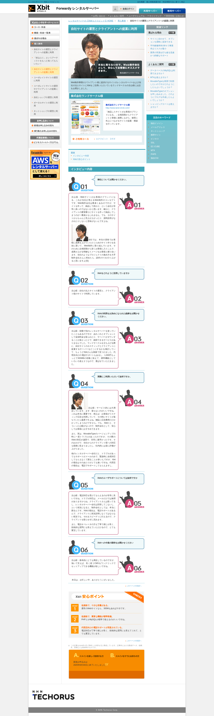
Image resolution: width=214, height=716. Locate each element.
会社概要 (141, 2)
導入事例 (122, 21)
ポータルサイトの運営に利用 (46, 104)
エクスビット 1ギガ (105, 139)
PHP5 (153, 154)
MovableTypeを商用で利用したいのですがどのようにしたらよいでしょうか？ (162, 84)
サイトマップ (155, 16)
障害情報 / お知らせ (175, 16)
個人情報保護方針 (153, 2)
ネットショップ (158, 131)
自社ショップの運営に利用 (46, 97)
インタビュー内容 (81, 156)
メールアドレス (158, 127)
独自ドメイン (157, 123)
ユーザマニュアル (137, 16)
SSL (153, 142)
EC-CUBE (155, 146)
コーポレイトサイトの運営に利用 (46, 79)
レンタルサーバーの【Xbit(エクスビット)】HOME (90, 21)
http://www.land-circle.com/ (118, 108)
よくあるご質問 (117, 16)
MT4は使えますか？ (159, 77)
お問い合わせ (99, 16)
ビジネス (155, 139)
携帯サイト (156, 135)
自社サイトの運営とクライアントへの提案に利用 (46, 51)
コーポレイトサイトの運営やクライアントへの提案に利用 (46, 89)
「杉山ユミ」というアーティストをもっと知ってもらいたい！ (46, 61)
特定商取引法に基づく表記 (174, 2)
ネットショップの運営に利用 (46, 112)
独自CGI (154, 158)
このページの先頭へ (133, 586)
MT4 (153, 150)
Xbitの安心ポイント (81, 159)
